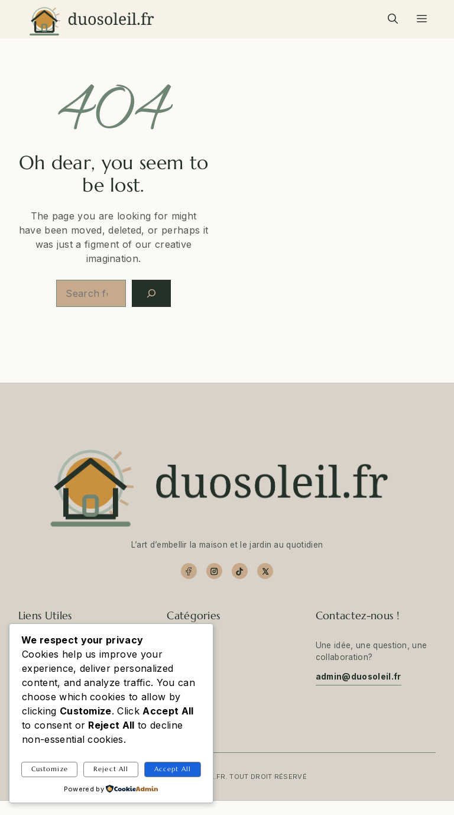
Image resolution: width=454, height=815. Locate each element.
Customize (49, 769)
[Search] (151, 293)
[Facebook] (189, 571)
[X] (265, 571)
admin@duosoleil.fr (358, 676)
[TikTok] (240, 571)
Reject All (110, 769)
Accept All (172, 769)
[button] (392, 19)
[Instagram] (214, 571)
